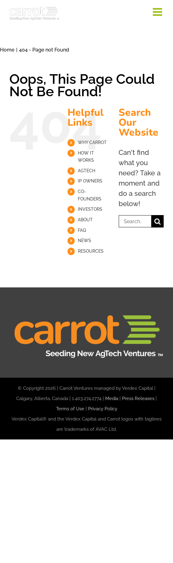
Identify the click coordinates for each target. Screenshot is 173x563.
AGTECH (86, 170)
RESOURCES (91, 251)
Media (111, 398)
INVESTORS (90, 209)
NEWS (84, 240)
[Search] (157, 221)
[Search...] (135, 221)
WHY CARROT (92, 142)
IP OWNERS (90, 180)
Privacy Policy (102, 409)
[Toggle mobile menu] (158, 11)
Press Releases (138, 398)
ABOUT (85, 219)
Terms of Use (70, 409)
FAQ (82, 230)
